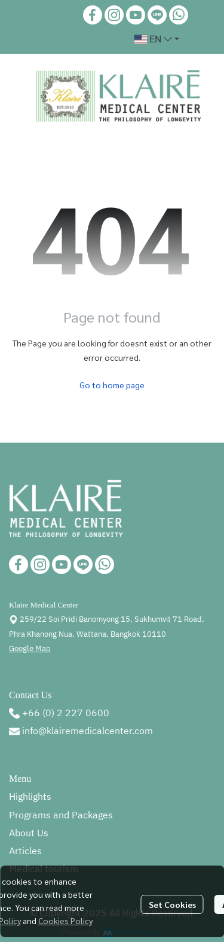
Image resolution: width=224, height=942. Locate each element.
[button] (156, 39)
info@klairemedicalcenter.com (87, 731)
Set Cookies (172, 904)
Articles (25, 851)
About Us (28, 834)
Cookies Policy (65, 920)
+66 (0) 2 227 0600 (65, 713)
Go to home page (112, 384)
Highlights (30, 797)
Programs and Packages (61, 816)
